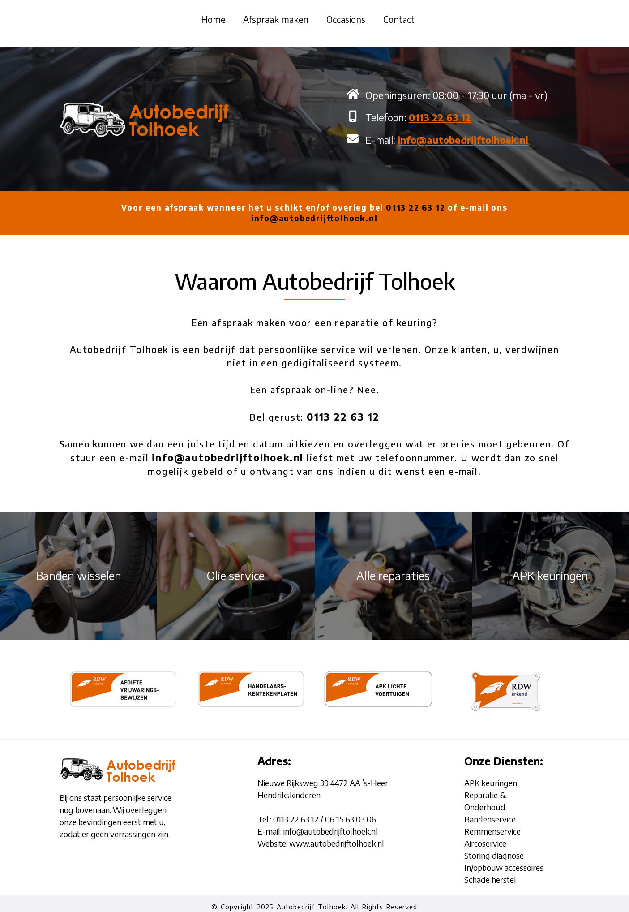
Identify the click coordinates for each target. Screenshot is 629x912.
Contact (399, 19)
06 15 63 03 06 (350, 819)
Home (213, 19)
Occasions (345, 19)
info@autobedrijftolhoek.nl (315, 218)
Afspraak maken (275, 19)
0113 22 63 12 (415, 207)
